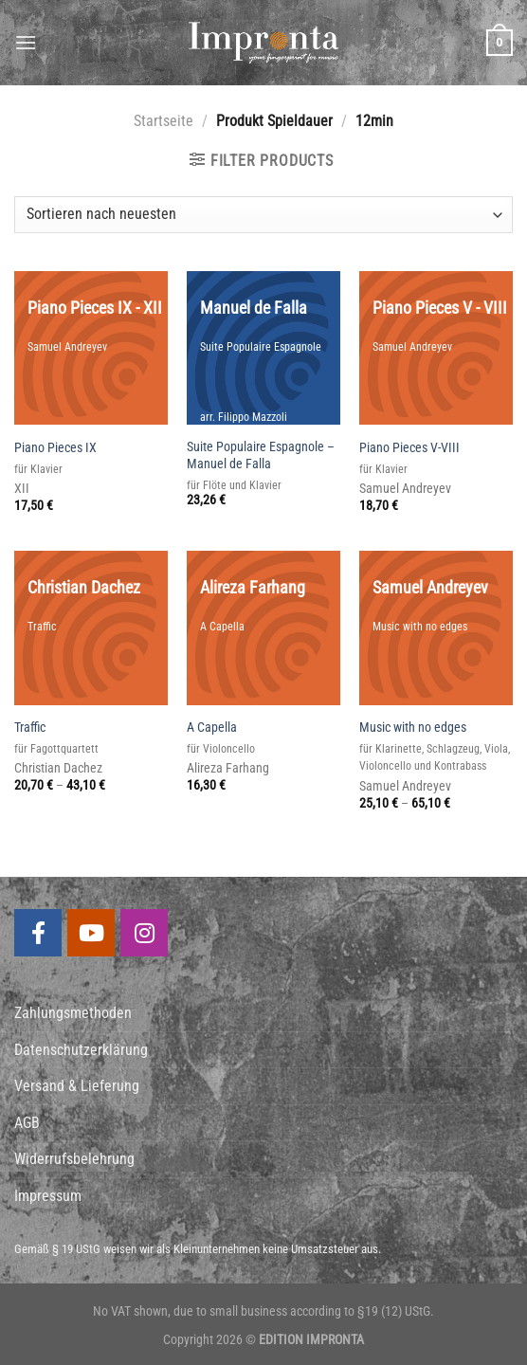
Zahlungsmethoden (73, 1013)
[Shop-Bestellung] (263, 214)
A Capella (212, 727)
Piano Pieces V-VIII (409, 448)
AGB (27, 1123)
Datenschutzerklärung (81, 1050)
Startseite (163, 121)
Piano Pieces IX (55, 448)
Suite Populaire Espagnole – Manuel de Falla (261, 456)
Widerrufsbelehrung (74, 1159)
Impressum (48, 1196)
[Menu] (25, 42)
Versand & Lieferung (76, 1086)
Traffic (29, 727)
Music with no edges (412, 727)
